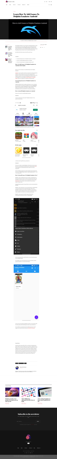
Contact (28, 4)
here (35, 166)
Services (14, 4)
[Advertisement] (28, 9)
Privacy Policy (32, 424)
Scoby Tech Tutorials (31, 328)
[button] (19, 4)
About (10, 4)
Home (6, 4)
